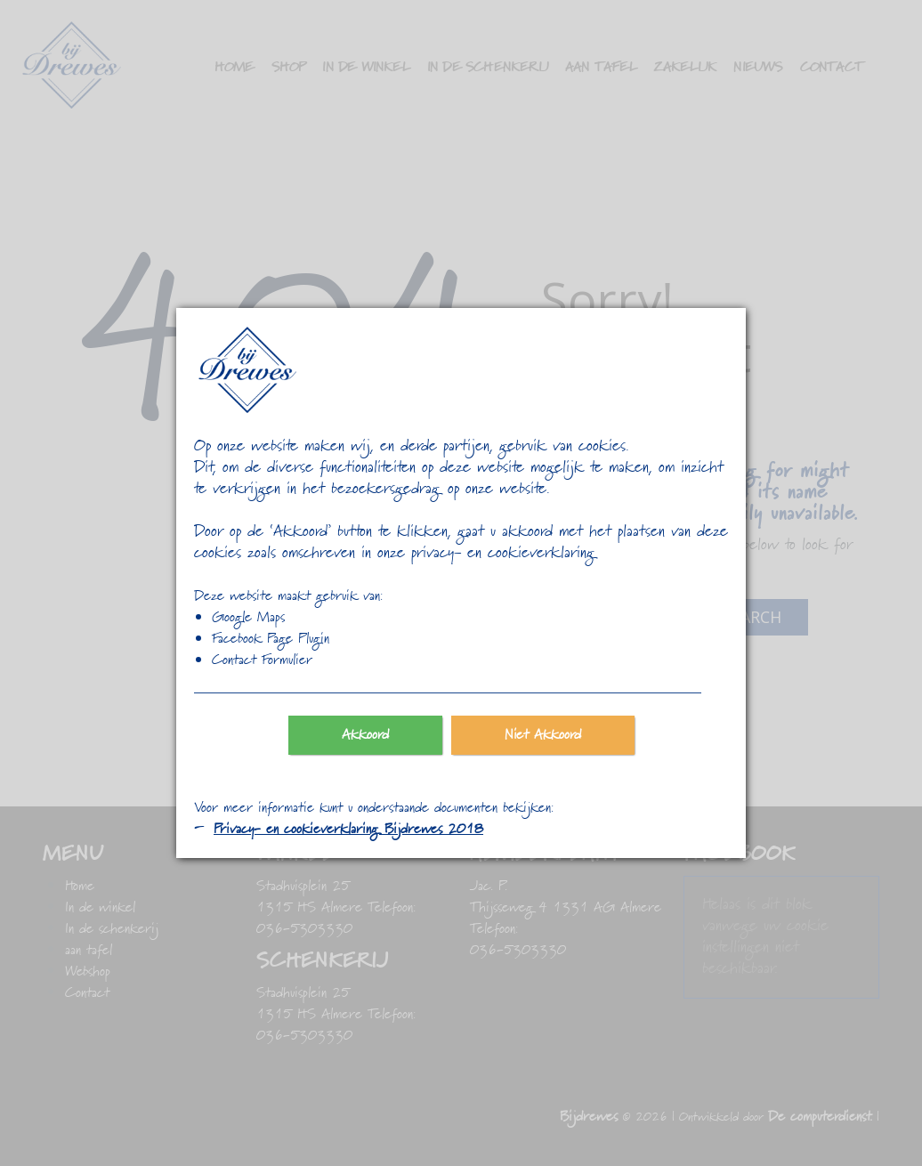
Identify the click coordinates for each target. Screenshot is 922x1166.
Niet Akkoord (543, 735)
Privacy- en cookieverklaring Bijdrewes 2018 (348, 829)
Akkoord (365, 735)
